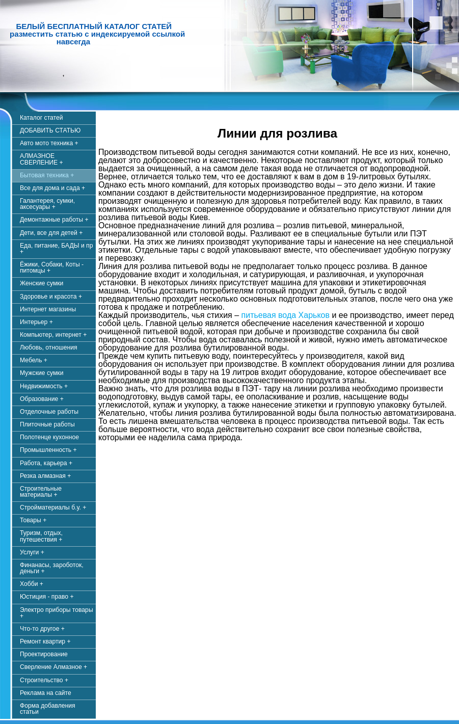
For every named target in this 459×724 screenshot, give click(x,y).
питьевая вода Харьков (285, 315)
